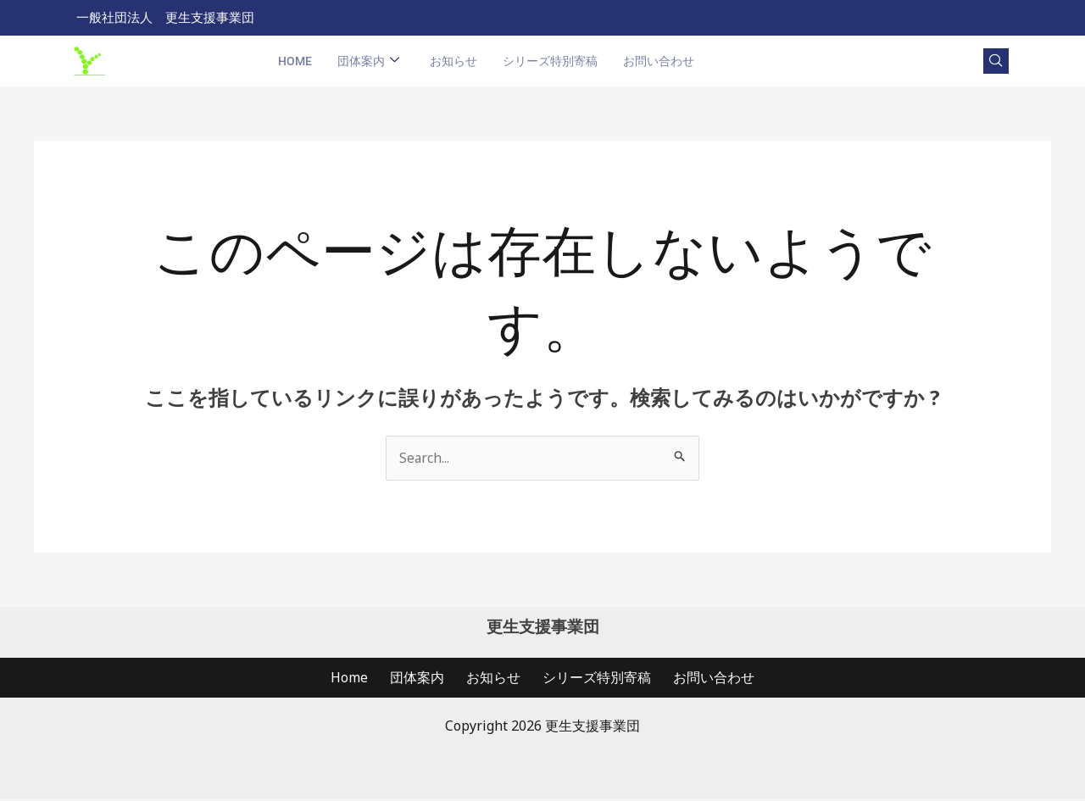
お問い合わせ (658, 62)
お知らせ (453, 62)
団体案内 (368, 62)
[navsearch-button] (996, 62)
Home (295, 62)
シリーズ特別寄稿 (550, 62)
